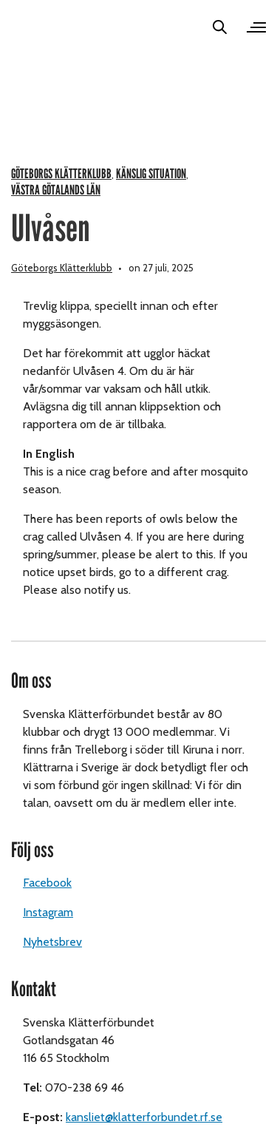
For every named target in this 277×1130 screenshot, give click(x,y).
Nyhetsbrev (52, 942)
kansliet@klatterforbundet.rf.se (144, 1117)
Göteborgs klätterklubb (61, 174)
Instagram (48, 912)
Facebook (47, 883)
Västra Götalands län (55, 190)
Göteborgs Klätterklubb (61, 268)
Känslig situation (151, 174)
